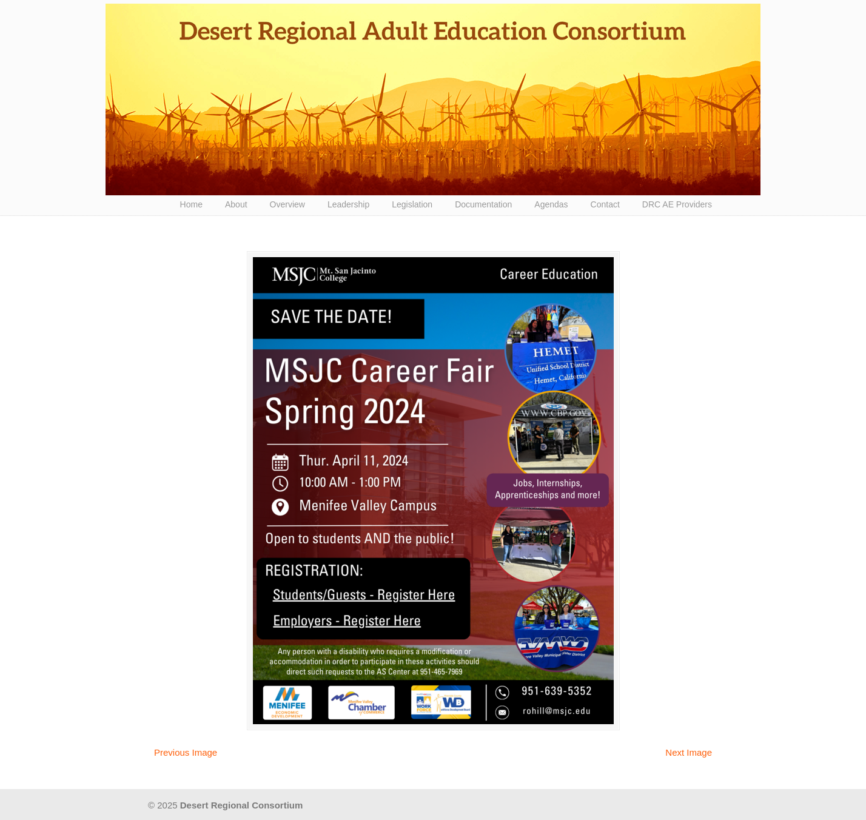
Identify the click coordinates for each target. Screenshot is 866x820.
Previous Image (185, 752)
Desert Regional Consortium (433, 99)
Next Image (688, 752)
